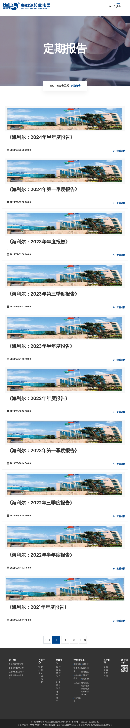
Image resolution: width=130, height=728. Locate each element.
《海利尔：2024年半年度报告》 (41, 137)
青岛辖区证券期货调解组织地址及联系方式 (85, 688)
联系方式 (77, 683)
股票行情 (85, 668)
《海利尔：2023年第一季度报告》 (43, 450)
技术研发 (20, 668)
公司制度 (85, 672)
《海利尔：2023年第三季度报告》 (43, 294)
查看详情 (121, 151)
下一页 (83, 640)
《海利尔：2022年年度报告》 (38, 398)
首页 (51, 85)
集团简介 (20, 672)
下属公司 (12, 668)
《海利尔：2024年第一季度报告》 (43, 189)
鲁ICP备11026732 (79, 722)
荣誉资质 (20, 664)
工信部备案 (94, 722)
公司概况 (85, 675)
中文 (111, 6)
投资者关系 (62, 85)
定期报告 (76, 85)
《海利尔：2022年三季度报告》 (40, 503)
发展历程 (12, 664)
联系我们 (12, 672)
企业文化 (20, 675)
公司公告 (85, 664)
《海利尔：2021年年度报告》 (38, 607)
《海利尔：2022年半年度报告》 (40, 555)
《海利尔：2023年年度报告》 (38, 242)
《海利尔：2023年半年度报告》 (41, 346)
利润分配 (85, 679)
